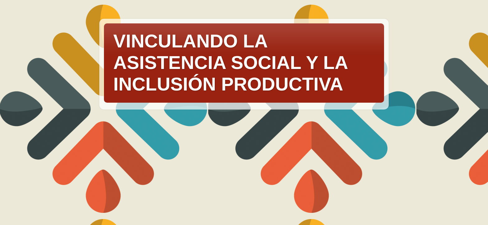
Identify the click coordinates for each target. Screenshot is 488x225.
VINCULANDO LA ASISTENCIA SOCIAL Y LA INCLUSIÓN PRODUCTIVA (230, 63)
